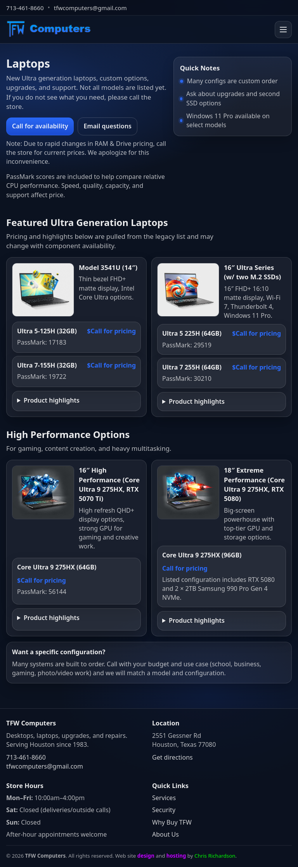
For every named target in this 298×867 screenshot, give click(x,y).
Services (164, 797)
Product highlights (52, 400)
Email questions (107, 126)
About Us (165, 834)
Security (163, 810)
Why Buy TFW (172, 822)
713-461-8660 (25, 8)
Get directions (172, 757)
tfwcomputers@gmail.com (90, 8)
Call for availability (40, 126)
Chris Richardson (214, 855)
